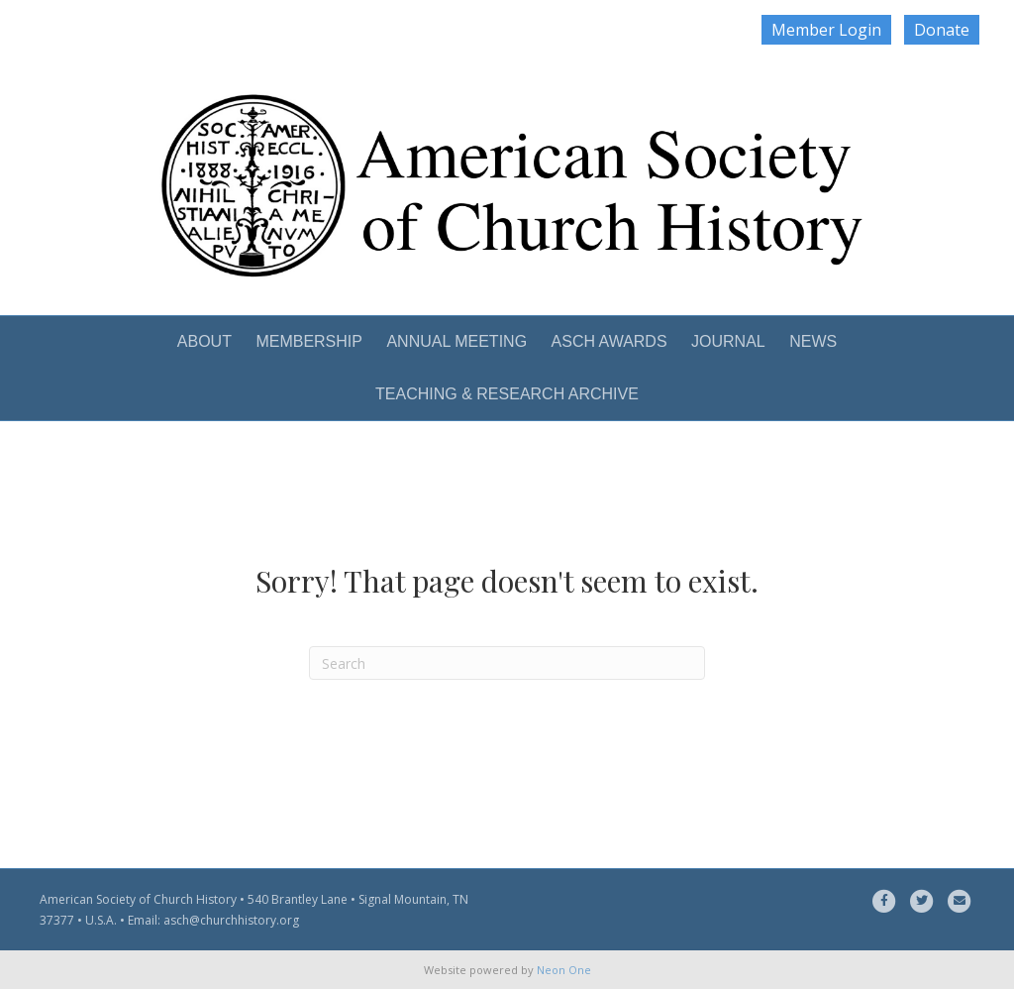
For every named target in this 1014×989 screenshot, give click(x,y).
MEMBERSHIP (308, 341)
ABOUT (204, 341)
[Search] (507, 663)
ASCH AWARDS (609, 341)
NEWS (813, 341)
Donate (941, 30)
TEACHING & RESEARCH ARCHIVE (507, 393)
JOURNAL (728, 341)
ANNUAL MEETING (456, 341)
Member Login (826, 30)
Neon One (564, 969)
